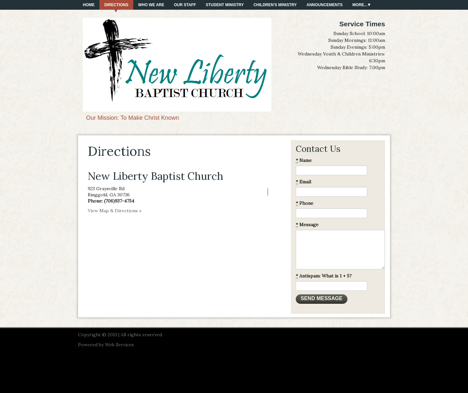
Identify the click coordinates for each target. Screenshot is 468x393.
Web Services (119, 345)
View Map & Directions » (114, 211)
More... (359, 5)
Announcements (324, 5)
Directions (116, 5)
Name (304, 160)
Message (307, 225)
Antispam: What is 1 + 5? (324, 276)
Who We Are (151, 5)
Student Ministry (225, 5)
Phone (304, 203)
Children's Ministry (275, 5)
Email (303, 182)
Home (89, 5)
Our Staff (185, 5)
